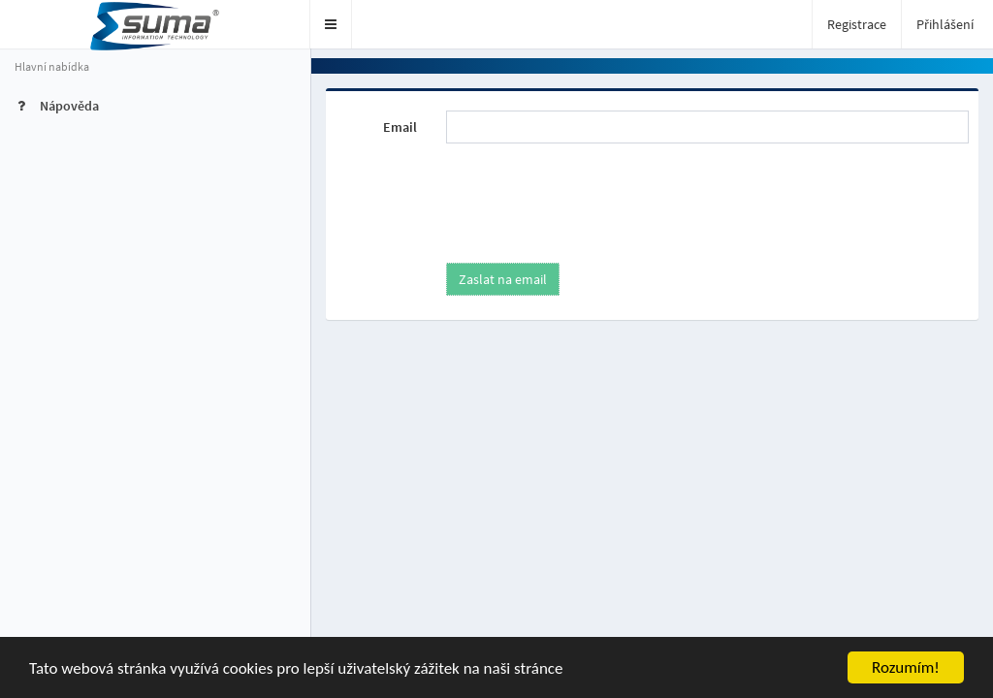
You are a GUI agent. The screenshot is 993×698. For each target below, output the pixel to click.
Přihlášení (945, 24)
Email (400, 127)
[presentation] (588, 196)
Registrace (856, 24)
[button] (331, 24)
